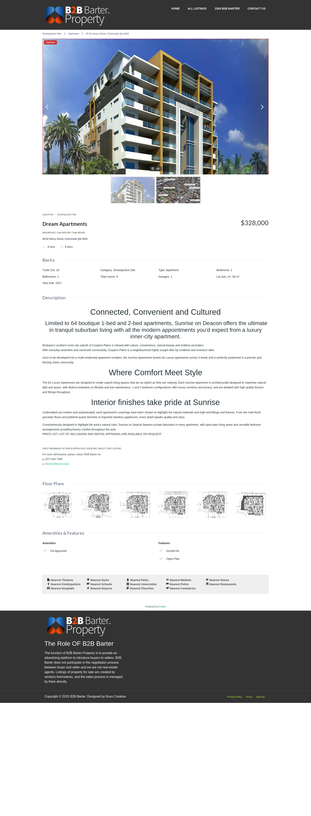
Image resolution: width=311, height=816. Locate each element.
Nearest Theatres (62, 580)
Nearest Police (179, 584)
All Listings (197, 8)
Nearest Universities (143, 584)
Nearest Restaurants (222, 584)
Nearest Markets (180, 580)
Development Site (51, 33)
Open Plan (168, 558)
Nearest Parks (139, 580)
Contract (50, 42)
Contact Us (257, 8)
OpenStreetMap (246, 711)
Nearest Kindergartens (66, 584)
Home (175, 8)
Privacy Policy (234, 810)
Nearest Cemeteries (183, 588)
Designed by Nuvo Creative (106, 809)
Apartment (73, 33)
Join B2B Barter (227, 8)
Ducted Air (168, 550)
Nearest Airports (101, 588)
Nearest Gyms (99, 580)
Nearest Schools (101, 584)
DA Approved (54, 550)
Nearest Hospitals (62, 588)
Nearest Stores (219, 580)
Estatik (162, 719)
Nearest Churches (142, 588)
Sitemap (260, 810)
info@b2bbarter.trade (57, 463)
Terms (249, 810)
